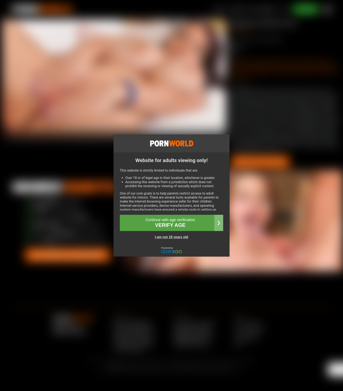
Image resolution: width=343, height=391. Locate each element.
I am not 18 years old (171, 237)
